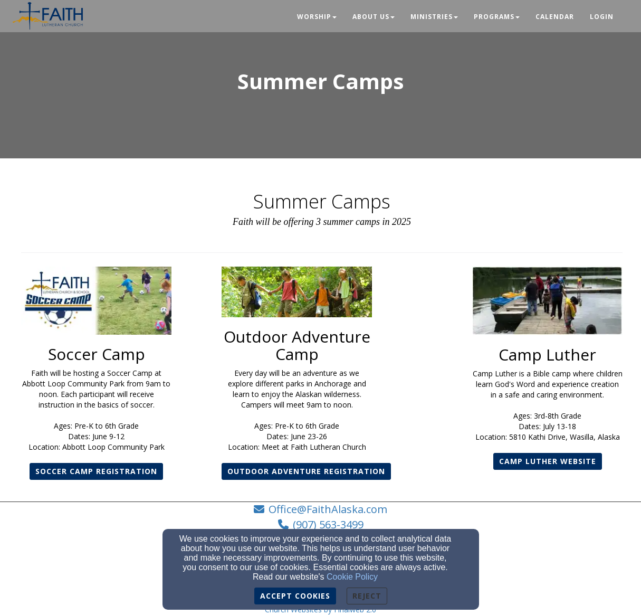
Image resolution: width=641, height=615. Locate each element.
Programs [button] (497, 16)
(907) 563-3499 (328, 524)
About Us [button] (373, 16)
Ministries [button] (434, 16)
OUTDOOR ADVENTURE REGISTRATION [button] (306, 471)
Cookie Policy (352, 576)
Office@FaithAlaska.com (328, 509)
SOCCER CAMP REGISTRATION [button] (96, 471)
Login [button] (602, 16)
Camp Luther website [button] (547, 461)
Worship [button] (317, 16)
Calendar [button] (554, 16)
